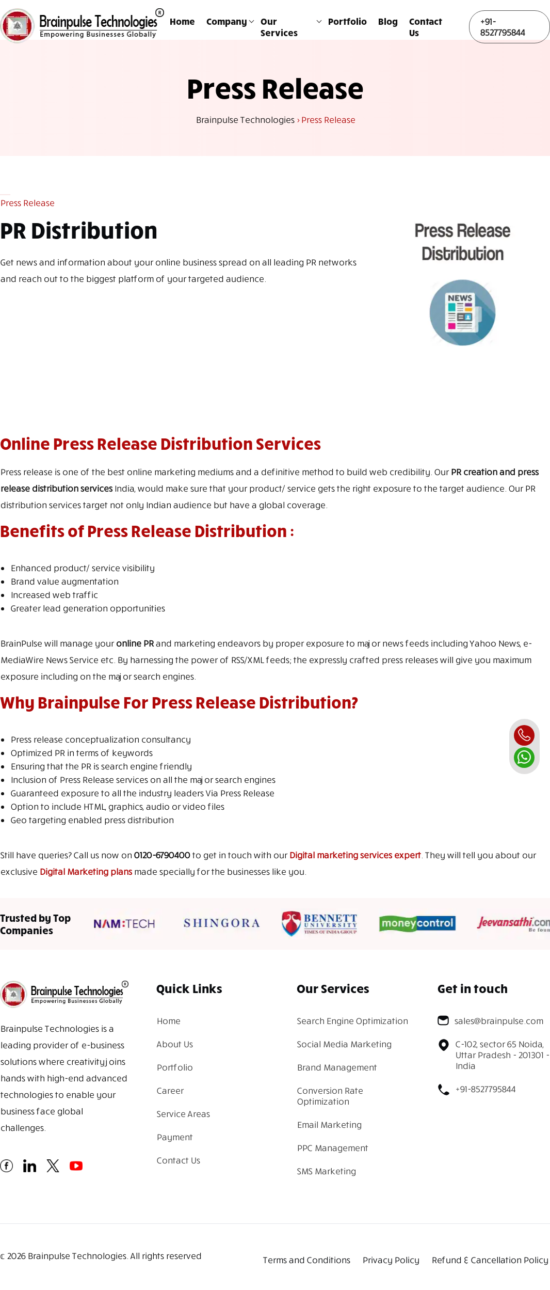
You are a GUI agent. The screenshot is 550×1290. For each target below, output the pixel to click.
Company (226, 21)
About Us (174, 1044)
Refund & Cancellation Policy (489, 1259)
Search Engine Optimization (352, 1020)
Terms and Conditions (306, 1259)
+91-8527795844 (502, 27)
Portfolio (347, 21)
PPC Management (332, 1147)
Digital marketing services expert (354, 854)
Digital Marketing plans (85, 871)
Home (182, 21)
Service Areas (182, 1113)
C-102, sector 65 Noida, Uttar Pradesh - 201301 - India (493, 1055)
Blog (388, 21)
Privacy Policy (390, 1259)
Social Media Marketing (344, 1044)
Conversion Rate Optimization (330, 1096)
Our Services (279, 26)
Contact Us (425, 26)
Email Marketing (329, 1124)
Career (169, 1090)
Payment (174, 1136)
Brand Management (337, 1067)
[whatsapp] (524, 757)
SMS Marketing (326, 1171)
